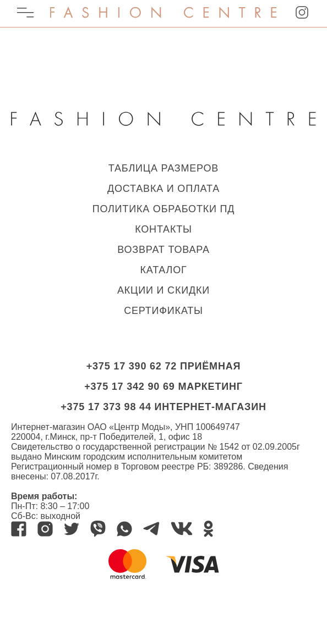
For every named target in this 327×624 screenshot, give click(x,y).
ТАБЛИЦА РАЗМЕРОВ (163, 168)
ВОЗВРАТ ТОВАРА (163, 249)
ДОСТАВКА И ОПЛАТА (163, 188)
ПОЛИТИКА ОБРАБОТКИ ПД (163, 208)
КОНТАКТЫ (163, 229)
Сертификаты (163, 310)
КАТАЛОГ (163, 269)
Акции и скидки (163, 290)
